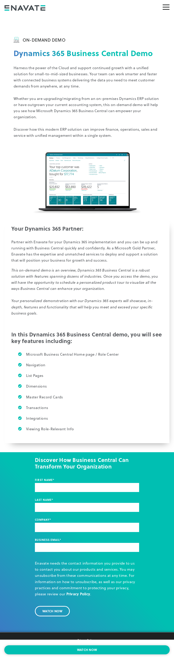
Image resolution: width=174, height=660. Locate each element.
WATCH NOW (87, 649)
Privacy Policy (78, 593)
